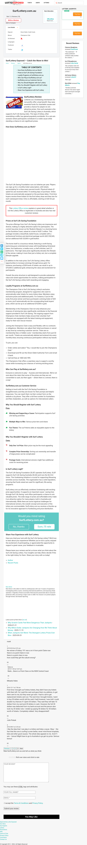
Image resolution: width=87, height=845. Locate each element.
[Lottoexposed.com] (15, 2)
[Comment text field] (26, 772)
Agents (38, 2)
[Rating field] (9, 757)
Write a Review (13, 20)
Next (21, 748)
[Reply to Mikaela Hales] (7, 718)
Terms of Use (4, 833)
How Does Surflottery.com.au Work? (30, 70)
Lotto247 (73, 77)
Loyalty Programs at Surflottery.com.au (31, 75)
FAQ (1, 831)
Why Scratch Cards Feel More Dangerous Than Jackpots (30, 623)
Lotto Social (74, 63)
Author (10, 560)
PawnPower (74, 49)
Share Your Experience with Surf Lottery (31, 90)
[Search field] (70, 3)
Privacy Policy (37, 803)
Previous (7, 748)
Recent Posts (13, 563)
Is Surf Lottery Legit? (24, 88)
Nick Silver (9, 587)
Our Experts (3, 825)
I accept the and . (24, 803)
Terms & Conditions (21, 803)
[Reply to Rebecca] (8, 678)
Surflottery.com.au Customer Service (30, 80)
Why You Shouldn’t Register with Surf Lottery (32, 85)
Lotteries (46, 2)
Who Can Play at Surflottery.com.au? (30, 78)
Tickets (30, 2)
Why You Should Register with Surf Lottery (32, 83)
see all (24, 620)
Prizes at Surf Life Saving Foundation (30, 73)
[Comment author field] (19, 792)
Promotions (3, 829)
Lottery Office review (21, 208)
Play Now (77, 14)
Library (2, 827)
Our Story (3, 823)
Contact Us (3, 839)
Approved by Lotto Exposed (8, 822)
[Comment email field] (19, 797)
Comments (3, 837)
